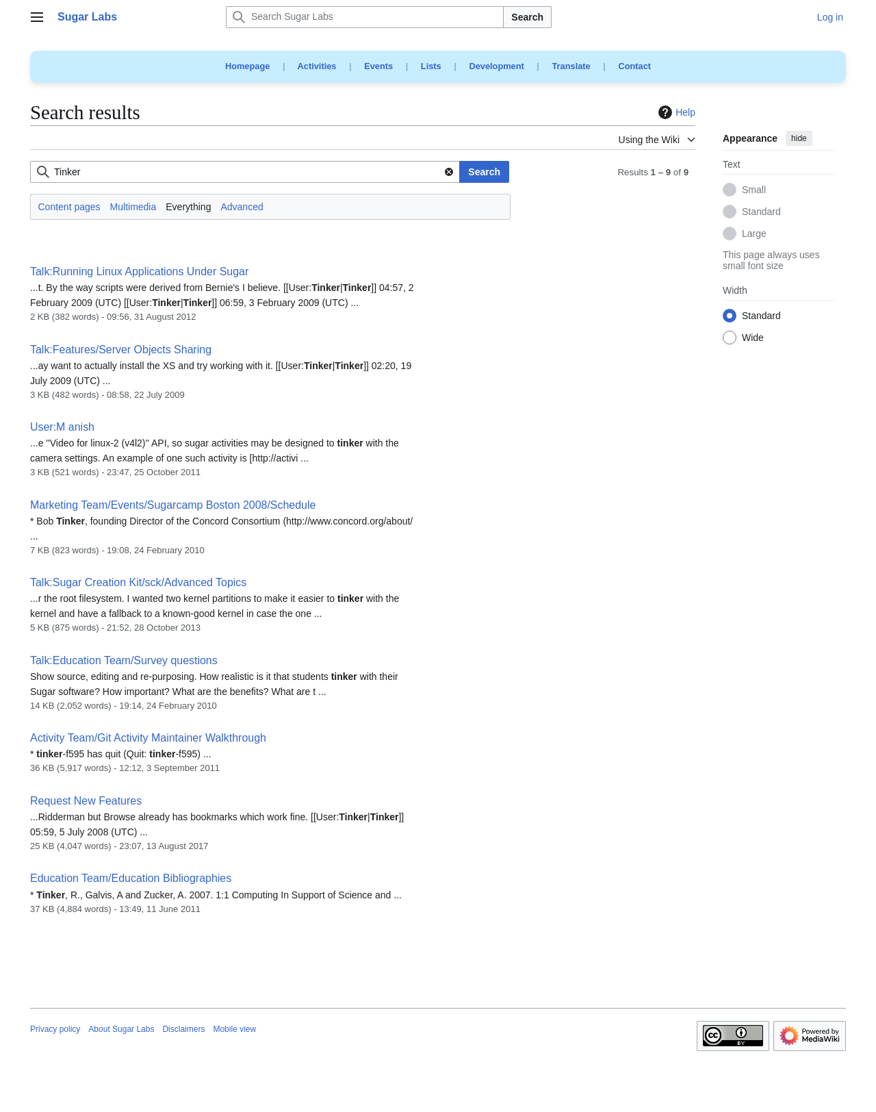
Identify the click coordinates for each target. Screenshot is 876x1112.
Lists (431, 66)
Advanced (241, 206)
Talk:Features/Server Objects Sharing (120, 349)
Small (754, 190)
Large (754, 234)
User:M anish (62, 427)
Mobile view (234, 1029)
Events (378, 66)
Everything (188, 206)
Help (675, 112)
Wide (753, 338)
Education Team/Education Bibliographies (130, 878)
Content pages (69, 206)
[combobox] (245, 172)
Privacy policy (55, 1029)
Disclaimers (183, 1029)
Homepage (247, 66)
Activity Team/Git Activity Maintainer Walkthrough (148, 738)
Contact (634, 66)
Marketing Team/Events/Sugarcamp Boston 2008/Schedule (172, 505)
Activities (317, 66)
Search (527, 17)
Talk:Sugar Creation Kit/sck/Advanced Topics (138, 582)
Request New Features (86, 801)
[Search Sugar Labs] (365, 17)
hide (799, 138)
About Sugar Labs (121, 1029)
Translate (571, 66)
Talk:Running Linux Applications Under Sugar (139, 271)
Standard (761, 212)
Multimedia (133, 206)
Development (496, 66)
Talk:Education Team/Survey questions (124, 660)
